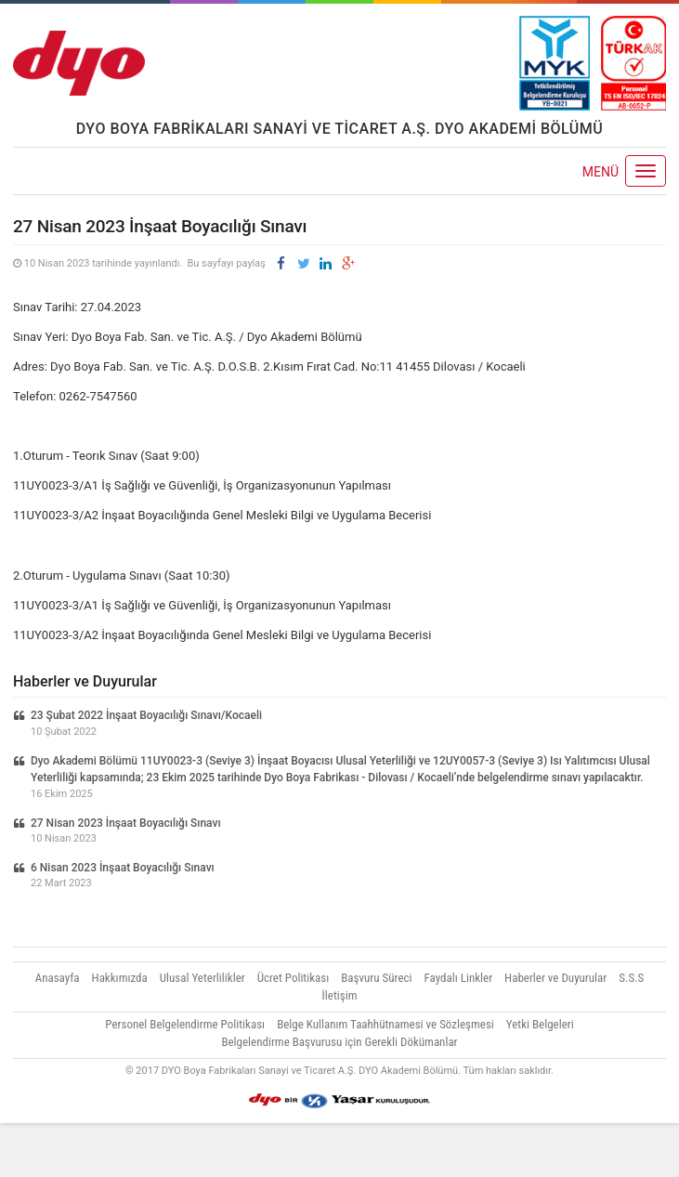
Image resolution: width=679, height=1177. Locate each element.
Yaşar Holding (339, 1100)
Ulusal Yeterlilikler (202, 978)
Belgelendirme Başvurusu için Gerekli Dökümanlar (339, 1042)
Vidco (340, 1150)
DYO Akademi (79, 63)
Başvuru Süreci (376, 978)
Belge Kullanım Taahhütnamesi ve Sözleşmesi (385, 1024)
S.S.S (631, 978)
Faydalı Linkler (458, 978)
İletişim (340, 995)
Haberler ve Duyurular (555, 978)
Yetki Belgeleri (540, 1024)
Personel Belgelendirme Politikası (185, 1024)
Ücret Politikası (293, 978)
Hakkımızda (120, 978)
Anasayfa (57, 978)
